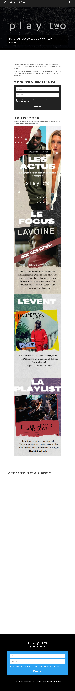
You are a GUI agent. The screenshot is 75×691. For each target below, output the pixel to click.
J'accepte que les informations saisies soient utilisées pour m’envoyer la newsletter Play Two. (37, 101)
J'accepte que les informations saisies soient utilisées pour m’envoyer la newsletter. (36, 666)
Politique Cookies (41, 681)
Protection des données (54, 681)
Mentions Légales (29, 681)
